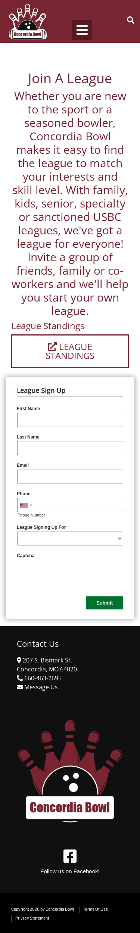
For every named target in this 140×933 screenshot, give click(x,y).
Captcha (25, 555)
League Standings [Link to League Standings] (70, 351)
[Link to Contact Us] (40, 687)
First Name (28, 408)
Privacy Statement (32, 918)
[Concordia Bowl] (27, 21)
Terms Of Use (95, 909)
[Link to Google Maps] (42, 678)
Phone (24, 493)
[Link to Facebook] (70, 856)
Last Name (28, 437)
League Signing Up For (41, 527)
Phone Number (31, 515)
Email (23, 465)
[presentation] (73, 574)
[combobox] (25, 505)
